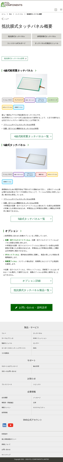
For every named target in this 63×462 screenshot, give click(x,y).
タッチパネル (37, 333)
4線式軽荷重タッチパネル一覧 (31, 136)
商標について (6, 444)
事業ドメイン (6, 407)
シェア (6, 19)
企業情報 (31, 392)
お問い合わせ (6, 449)
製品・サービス (31, 327)
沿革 (34, 402)
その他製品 (5, 353)
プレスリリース (7, 384)
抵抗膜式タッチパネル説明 (15, 58)
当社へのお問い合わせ (9, 371)
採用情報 (5, 412)
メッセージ (37, 397)
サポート (31, 360)
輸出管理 (36, 366)
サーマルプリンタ (7, 338)
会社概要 (5, 397)
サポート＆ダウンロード (10, 366)
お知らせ (31, 378)
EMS (34, 348)
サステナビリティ (39, 407)
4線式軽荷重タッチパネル (18, 70)
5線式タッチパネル (14, 145)
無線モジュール (7, 343)
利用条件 (5, 434)
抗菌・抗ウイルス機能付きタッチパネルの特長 (21, 128)
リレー (4, 333)
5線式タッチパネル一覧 (31, 218)
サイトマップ (6, 455)
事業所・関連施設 (7, 402)
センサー (36, 343)
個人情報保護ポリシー (9, 439)
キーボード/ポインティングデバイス (13, 348)
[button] (56, 10)
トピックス (37, 384)
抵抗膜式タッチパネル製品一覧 (31, 290)
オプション (11, 231)
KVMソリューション (40, 338)
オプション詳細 (31, 280)
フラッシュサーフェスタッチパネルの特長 (19, 125)
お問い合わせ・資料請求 (33, 307)
